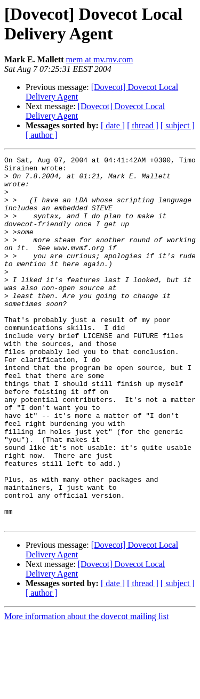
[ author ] (42, 134)
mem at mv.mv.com (99, 59)
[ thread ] (142, 125)
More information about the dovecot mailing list (86, 689)
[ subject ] (178, 125)
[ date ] (113, 125)
